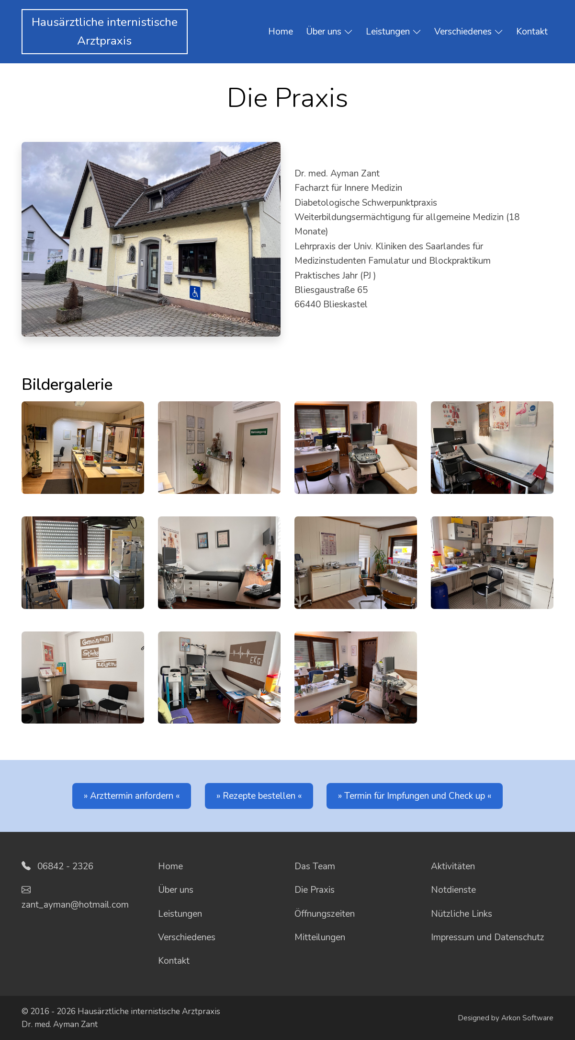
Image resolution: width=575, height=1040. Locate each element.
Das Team (314, 866)
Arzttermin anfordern (132, 796)
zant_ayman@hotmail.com (75, 905)
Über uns (329, 32)
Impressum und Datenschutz (487, 937)
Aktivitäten (453, 866)
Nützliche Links (461, 914)
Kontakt (532, 31)
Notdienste (453, 890)
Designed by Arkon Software (505, 1018)
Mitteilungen (319, 937)
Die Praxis (314, 890)
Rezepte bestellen (259, 796)
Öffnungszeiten (324, 914)
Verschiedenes (468, 32)
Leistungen (393, 32)
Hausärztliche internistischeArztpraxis (105, 31)
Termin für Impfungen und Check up (414, 796)
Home (280, 31)
